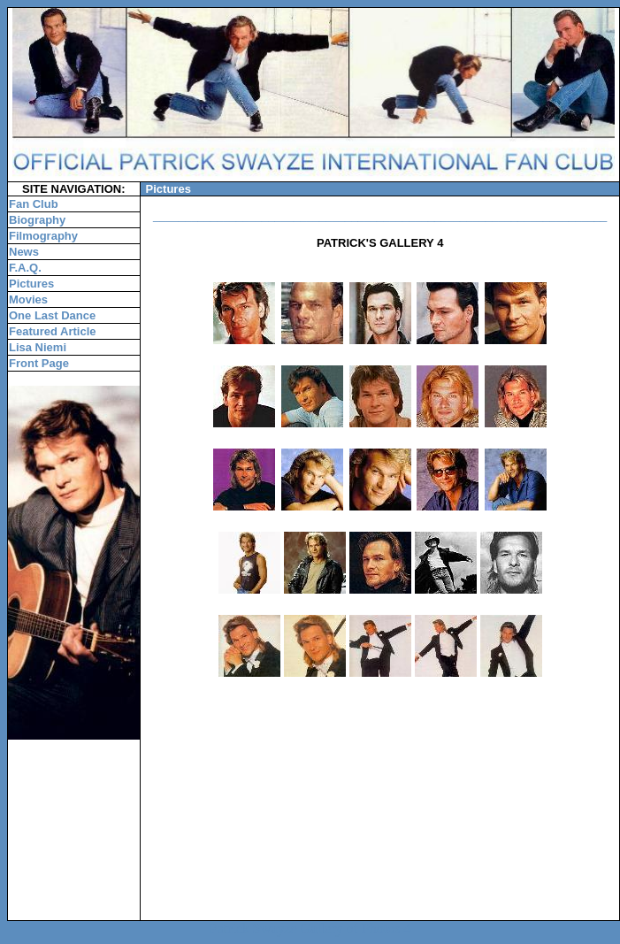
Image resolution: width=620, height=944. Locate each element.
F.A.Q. (25, 267)
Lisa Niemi (37, 347)
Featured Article (52, 331)
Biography (37, 219)
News (24, 251)
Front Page (39, 363)
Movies (28, 299)
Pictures (31, 283)
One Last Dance (52, 315)
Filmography (43, 235)
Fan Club (33, 204)
